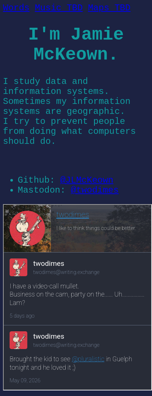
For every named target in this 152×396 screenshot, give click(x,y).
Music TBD (59, 8)
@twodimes (95, 190)
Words (16, 8)
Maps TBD (109, 8)
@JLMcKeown (86, 180)
